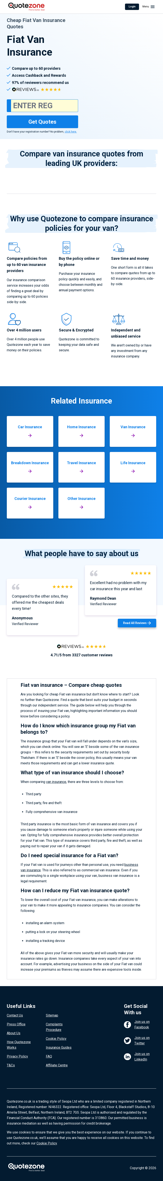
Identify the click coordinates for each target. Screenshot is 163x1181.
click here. (71, 131)
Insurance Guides (59, 1048)
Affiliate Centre (57, 1065)
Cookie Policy (56, 1039)
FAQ (49, 1056)
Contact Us (15, 1015)
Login (132, 6)
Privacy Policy (17, 1056)
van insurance (56, 782)
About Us (13, 1033)
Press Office (16, 1024)
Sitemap (52, 1015)
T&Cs (11, 1065)
